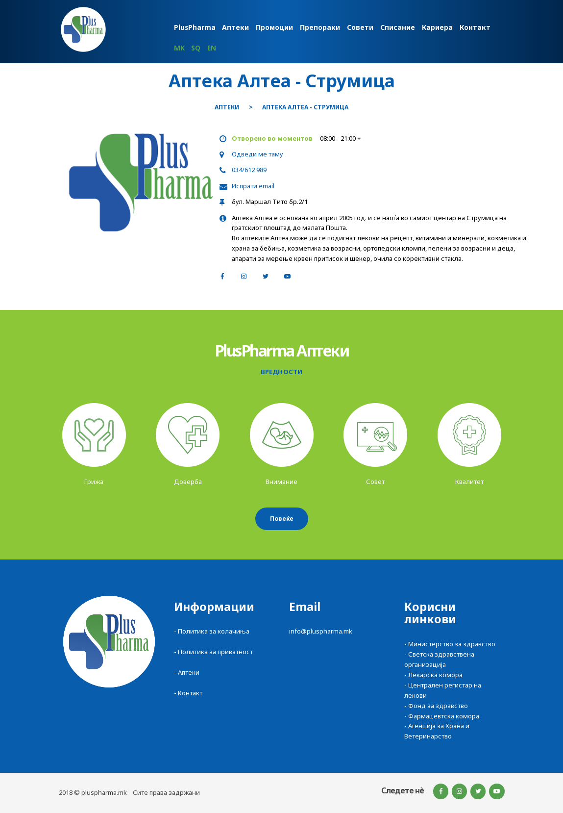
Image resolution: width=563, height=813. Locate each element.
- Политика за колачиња (211, 631)
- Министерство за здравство (449, 643)
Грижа (93, 481)
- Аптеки (186, 672)
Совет (375, 481)
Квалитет (469, 481)
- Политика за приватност (213, 651)
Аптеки (227, 107)
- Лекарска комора (433, 674)
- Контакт (188, 692)
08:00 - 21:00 (340, 138)
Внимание (281, 481)
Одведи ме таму (257, 154)
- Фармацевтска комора (441, 715)
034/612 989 (249, 169)
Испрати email (253, 185)
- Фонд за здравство (436, 705)
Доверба (188, 481)
